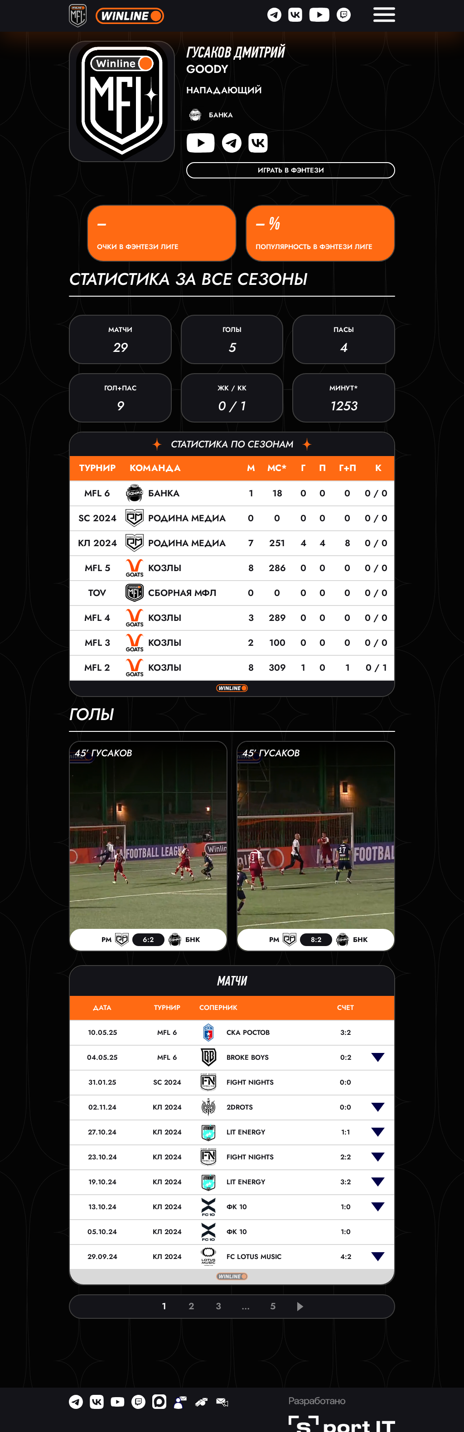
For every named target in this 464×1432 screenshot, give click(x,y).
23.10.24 (102, 1157)
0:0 (345, 1082)
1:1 (345, 1132)
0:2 (345, 1057)
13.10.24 (102, 1207)
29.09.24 (102, 1257)
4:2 (345, 1257)
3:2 (345, 1033)
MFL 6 (97, 493)
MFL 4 (97, 618)
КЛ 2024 (97, 543)
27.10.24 (102, 1132)
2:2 (345, 1157)
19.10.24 (102, 1182)
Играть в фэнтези (291, 170)
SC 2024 (97, 518)
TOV (97, 593)
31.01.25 (102, 1082)
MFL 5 (97, 568)
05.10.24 (102, 1232)
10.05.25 (102, 1033)
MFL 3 (97, 642)
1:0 (346, 1207)
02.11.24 (102, 1107)
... (246, 1306)
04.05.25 (102, 1057)
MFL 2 (97, 667)
